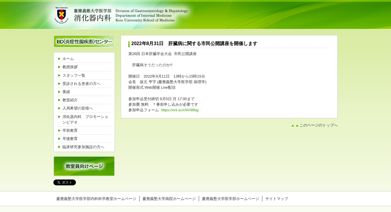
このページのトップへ (319, 125)
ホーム (68, 59)
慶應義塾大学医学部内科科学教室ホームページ (96, 198)
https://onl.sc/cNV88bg (179, 110)
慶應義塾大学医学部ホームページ (230, 198)
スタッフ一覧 (73, 75)
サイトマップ (276, 198)
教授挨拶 (70, 67)
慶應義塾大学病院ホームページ (169, 198)
